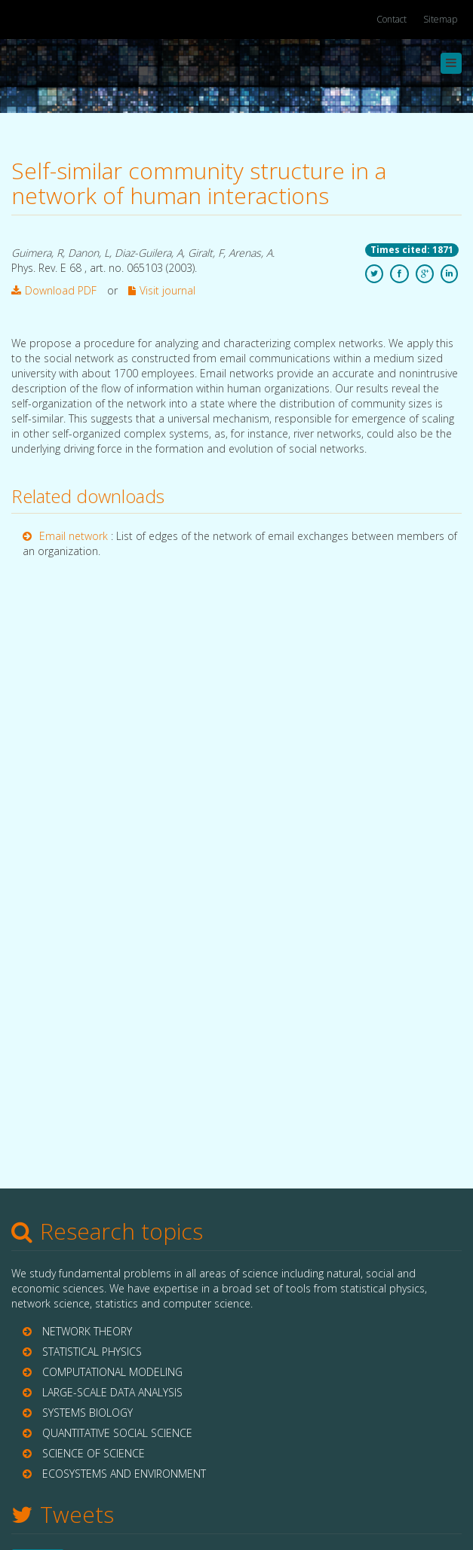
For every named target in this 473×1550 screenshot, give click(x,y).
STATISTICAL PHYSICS (92, 1351)
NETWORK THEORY (87, 1331)
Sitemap (440, 19)
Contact (391, 19)
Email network (75, 536)
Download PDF (54, 290)
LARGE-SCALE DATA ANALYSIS (112, 1392)
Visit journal (161, 290)
